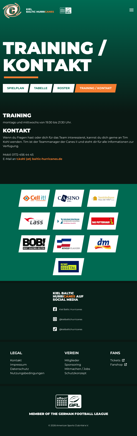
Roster (63, 88)
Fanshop (118, 364)
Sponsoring (73, 364)
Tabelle (40, 88)
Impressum (18, 364)
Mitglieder (72, 360)
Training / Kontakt (96, 88)
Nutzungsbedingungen (27, 373)
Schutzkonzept (76, 373)
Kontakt (16, 360)
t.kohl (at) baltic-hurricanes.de (39, 159)
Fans (115, 353)
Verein (72, 353)
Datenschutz (19, 369)
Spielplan (15, 88)
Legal (16, 353)
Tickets (117, 360)
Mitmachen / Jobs (77, 369)
